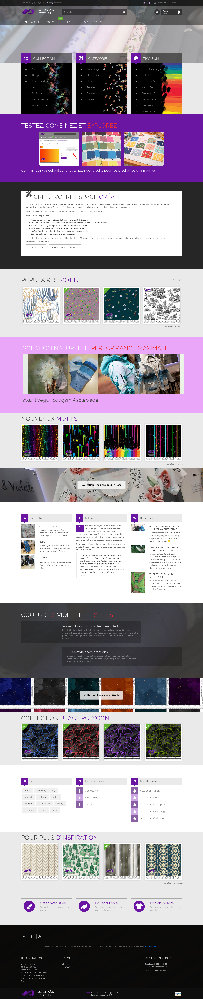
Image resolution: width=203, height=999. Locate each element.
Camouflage (89, 69)
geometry (41, 790)
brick (54, 810)
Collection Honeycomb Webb (101, 695)
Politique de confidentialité (34, 972)
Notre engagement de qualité (34, 978)
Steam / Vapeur (35, 105)
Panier (169, 12)
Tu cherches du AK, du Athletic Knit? (161, 575)
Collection (44, 59)
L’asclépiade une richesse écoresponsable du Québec (165, 548)
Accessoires (87, 790)
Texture (86, 87)
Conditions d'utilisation (32, 975)
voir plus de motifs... (173, 326)
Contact (98, 23)
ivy (53, 790)
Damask (86, 93)
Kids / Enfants (89, 75)
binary (60, 803)
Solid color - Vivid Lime (147, 818)
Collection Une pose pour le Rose (101, 485)
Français (174, 3)
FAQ (23, 981)
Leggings (44, 557)
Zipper (84, 804)
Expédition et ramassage (32, 970)
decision (28, 803)
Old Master (33, 93)
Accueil (34, 23)
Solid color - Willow (145, 797)
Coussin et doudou (50, 526)
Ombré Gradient (35, 81)
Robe (42, 542)
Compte (160, 3)
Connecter (68, 964)
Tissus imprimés (52, 22)
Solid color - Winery (145, 790)
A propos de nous (29, 964)
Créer (66, 967)
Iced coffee (143, 87)
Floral (85, 81)
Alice (30, 69)
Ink (29, 87)
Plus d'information (152, 946)
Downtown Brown (146, 93)
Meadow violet (145, 111)
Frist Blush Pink (145, 75)
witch (55, 797)
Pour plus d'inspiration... (173, 883)
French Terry (87, 797)
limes (43, 810)
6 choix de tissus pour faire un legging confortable (164, 527)
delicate (42, 797)
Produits (71, 23)
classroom (29, 810)
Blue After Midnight (147, 69)
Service (85, 23)
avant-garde (44, 803)
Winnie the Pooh (35, 99)
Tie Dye (31, 75)
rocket (27, 790)
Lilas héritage (144, 105)
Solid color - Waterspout (148, 804)
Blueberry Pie (144, 81)
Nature (86, 99)
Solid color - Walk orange (148, 811)
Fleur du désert (145, 99)
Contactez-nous (28, 967)
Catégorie (97, 59)
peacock (28, 797)
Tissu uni (151, 59)
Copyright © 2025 (84, 993)
